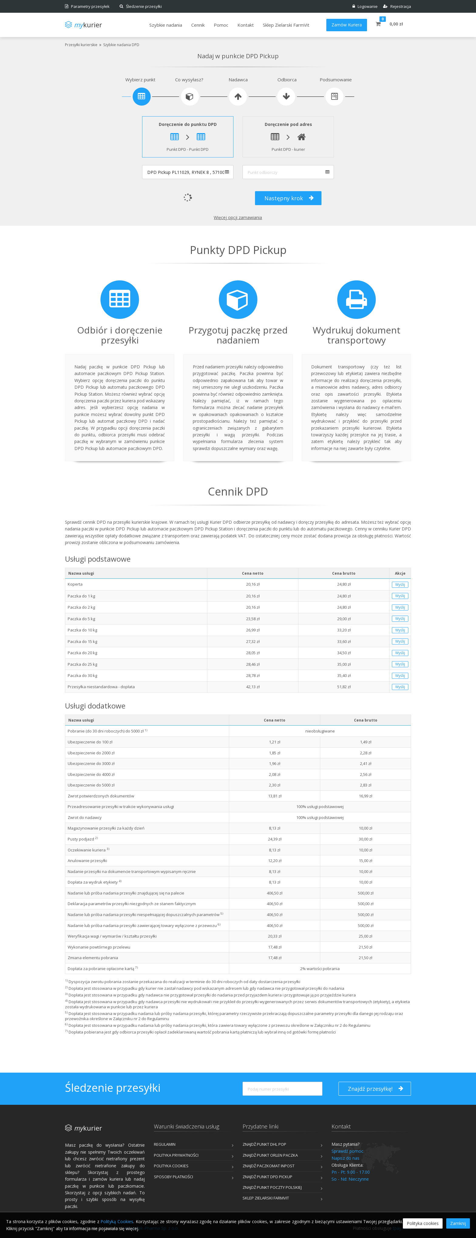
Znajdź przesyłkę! (375, 1088)
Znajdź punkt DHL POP (264, 1144)
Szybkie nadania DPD (121, 44)
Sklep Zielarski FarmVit (266, 1198)
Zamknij (458, 1223)
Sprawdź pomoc (347, 1151)
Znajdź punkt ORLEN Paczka (270, 1155)
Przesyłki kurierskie (81, 44)
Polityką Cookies (116, 1221)
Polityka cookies (171, 1166)
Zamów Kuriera (347, 25)
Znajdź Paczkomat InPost (268, 1166)
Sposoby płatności (173, 1176)
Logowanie (365, 6)
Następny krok (289, 198)
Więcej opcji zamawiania (238, 217)
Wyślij (400, 584)
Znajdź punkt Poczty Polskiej (272, 1187)
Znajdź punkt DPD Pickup (267, 1176)
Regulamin (164, 1144)
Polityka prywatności (176, 1155)
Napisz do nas (345, 1158)
